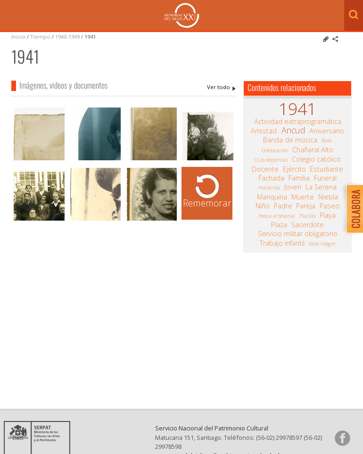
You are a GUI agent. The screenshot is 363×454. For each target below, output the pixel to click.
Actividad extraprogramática (297, 121)
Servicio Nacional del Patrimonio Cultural (211, 428)
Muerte (302, 197)
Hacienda (269, 187)
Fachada (271, 178)
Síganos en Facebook (342, 438)
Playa (328, 215)
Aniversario (326, 131)
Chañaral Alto (312, 150)
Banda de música (290, 140)
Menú (9, 16)
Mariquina (272, 197)
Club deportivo (271, 159)
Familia (299, 178)
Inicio (18, 36)
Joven (292, 187)
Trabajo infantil (282, 243)
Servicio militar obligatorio (298, 234)
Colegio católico (316, 159)
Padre (283, 206)
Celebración (275, 150)
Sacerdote (307, 225)
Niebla (328, 197)
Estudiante (326, 169)
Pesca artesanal (277, 215)
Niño (263, 206)
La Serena (321, 187)
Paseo (329, 206)
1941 (90, 36)
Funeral (325, 178)
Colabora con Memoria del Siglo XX (352, 209)
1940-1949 (67, 36)
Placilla (307, 215)
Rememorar (207, 203)
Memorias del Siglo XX (181, 15)
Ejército (294, 169)
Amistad (264, 131)
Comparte (335, 39)
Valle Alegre (321, 243)
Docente (265, 169)
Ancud (293, 130)
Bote (327, 140)
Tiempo (40, 36)
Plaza (279, 225)
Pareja (305, 206)
